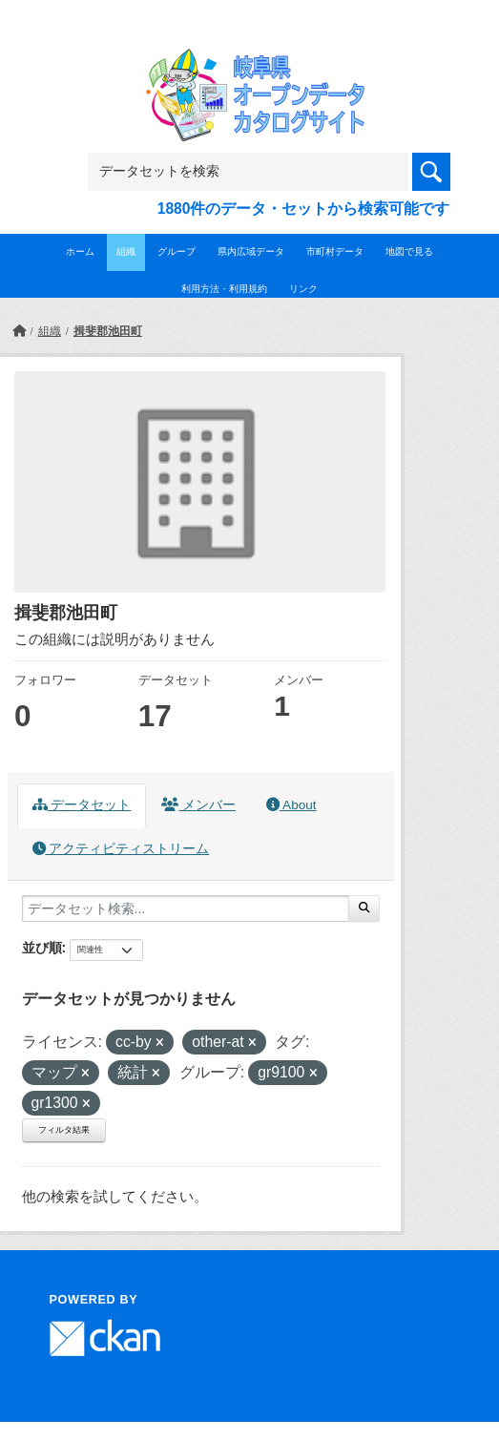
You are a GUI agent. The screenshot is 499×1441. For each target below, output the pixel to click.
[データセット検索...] (185, 908)
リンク (303, 288)
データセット (82, 805)
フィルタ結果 (64, 1130)
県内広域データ (251, 251)
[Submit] (364, 908)
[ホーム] (19, 331)
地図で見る (409, 251)
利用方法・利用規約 (224, 288)
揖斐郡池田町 (107, 331)
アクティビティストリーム (121, 849)
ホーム (80, 251)
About (291, 805)
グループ (176, 251)
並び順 (42, 947)
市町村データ (335, 251)
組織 (125, 251)
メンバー (198, 805)
